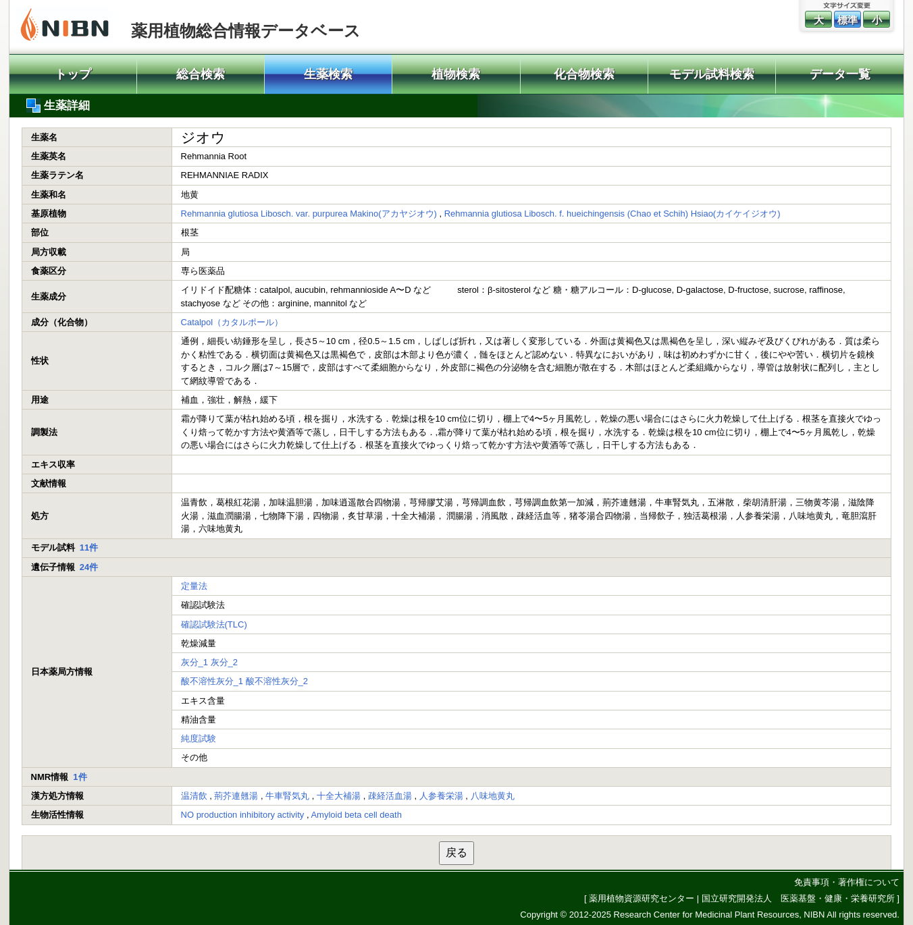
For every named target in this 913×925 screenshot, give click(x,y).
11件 (89, 547)
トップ (73, 74)
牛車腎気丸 (287, 796)
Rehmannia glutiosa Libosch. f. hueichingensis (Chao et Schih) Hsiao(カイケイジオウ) (612, 213)
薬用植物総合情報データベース (246, 31)
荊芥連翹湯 (236, 796)
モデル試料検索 (711, 74)
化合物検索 (584, 74)
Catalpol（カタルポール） (232, 322)
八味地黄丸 (493, 796)
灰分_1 (194, 662)
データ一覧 (840, 74)
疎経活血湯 (390, 796)
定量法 (194, 586)
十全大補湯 (339, 796)
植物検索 (456, 74)
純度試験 (198, 738)
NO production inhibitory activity (243, 815)
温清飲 (194, 796)
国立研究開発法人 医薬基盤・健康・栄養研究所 (798, 898)
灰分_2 (224, 662)
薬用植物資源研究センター (641, 898)
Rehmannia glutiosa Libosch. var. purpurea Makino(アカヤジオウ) (309, 213)
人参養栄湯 (441, 796)
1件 (79, 777)
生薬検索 (328, 74)
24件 (89, 567)
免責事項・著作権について (846, 882)
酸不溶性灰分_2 (277, 681)
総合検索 (200, 74)
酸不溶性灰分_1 (212, 681)
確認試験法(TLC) (214, 624)
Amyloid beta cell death (356, 815)
